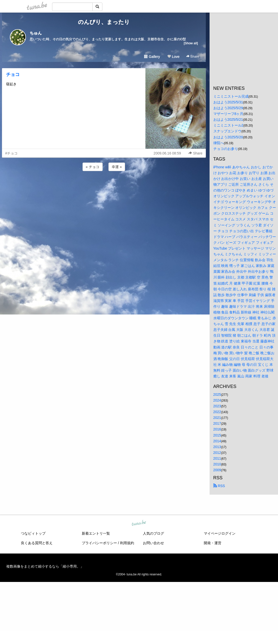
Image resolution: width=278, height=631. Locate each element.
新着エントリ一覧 (96, 533)
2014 (217, 441)
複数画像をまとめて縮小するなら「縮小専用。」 (45, 566)
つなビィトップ (33, 533)
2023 (217, 406)
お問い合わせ (153, 543)
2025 (217, 394)
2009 (217, 470)
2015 (217, 435)
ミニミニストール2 (228, 125)
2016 (217, 429)
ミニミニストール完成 (231, 96)
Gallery (152, 57)
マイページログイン (219, 533)
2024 (217, 400)
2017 (217, 423)
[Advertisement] (104, 185)
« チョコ (92, 167)
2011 (217, 458)
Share (192, 56)
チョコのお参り (225, 149)
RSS (219, 486)
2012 (217, 453)
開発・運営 (212, 543)
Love (173, 57)
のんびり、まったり (104, 22)
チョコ (13, 74)
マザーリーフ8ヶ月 (228, 114)
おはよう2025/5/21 (228, 119)
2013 (217, 447)
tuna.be (139, 523)
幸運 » (117, 167)
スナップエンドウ (227, 131)
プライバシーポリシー (99, 543)
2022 (217, 412)
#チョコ (11, 153)
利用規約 (127, 543)
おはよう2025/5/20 (228, 137)
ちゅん (36, 33)
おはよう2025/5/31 (228, 102)
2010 (217, 464)
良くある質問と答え (37, 543)
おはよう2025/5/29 (228, 108)
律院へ (218, 143)
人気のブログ (153, 533)
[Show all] (191, 43)
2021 (217, 418)
